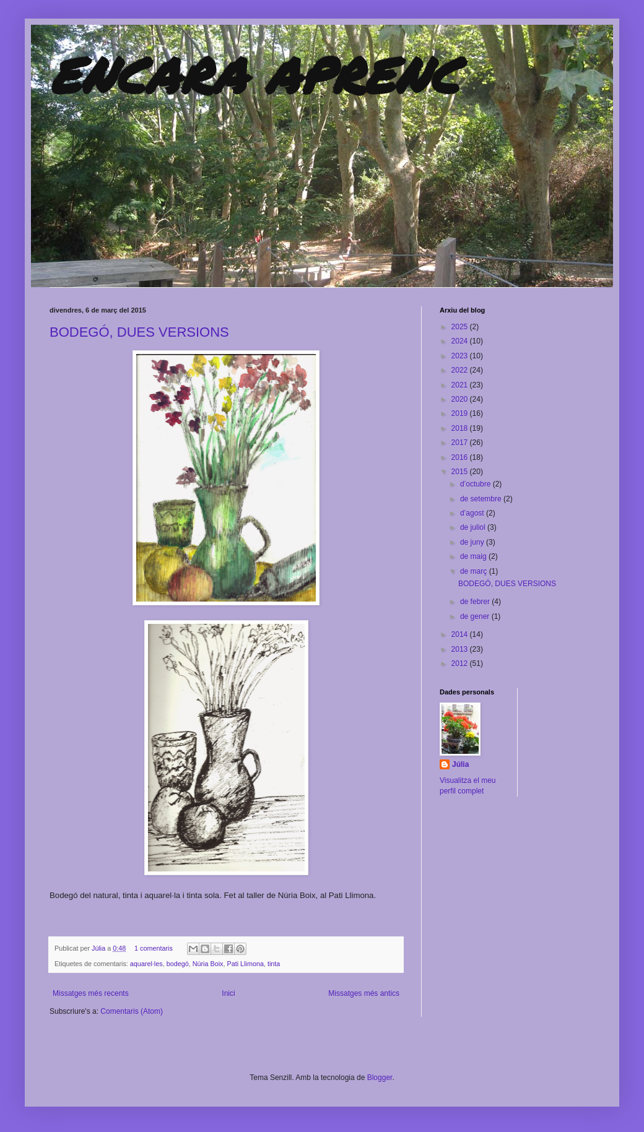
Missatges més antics (363, 993)
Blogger (380, 1077)
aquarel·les (146, 963)
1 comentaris (153, 948)
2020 (460, 399)
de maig (474, 556)
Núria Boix (208, 963)
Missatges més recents (91, 993)
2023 (460, 356)
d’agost (473, 513)
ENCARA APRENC (254, 74)
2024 (460, 341)
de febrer (476, 601)
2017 (460, 442)
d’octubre (476, 484)
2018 (460, 428)
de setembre (481, 499)
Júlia (99, 948)
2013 (460, 649)
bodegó (178, 963)
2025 (460, 326)
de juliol (473, 527)
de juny (473, 542)
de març (474, 571)
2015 (460, 471)
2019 (460, 413)
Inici (228, 993)
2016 (460, 457)
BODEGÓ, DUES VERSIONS (139, 332)
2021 (460, 385)
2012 (460, 663)
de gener (476, 616)
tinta (274, 963)
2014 (460, 634)
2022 (460, 370)
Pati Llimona (245, 963)
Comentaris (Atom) (131, 1011)
